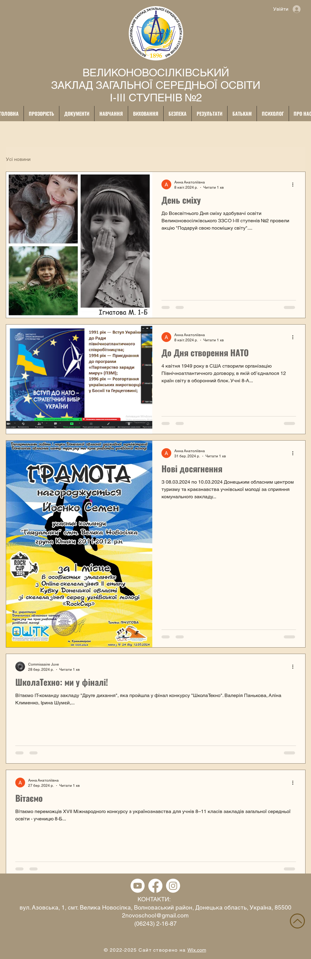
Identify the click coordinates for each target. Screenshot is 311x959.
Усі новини (18, 159)
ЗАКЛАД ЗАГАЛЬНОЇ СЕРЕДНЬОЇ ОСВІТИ (155, 85)
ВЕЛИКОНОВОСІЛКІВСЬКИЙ (156, 72)
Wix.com (196, 950)
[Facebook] (155, 886)
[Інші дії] (295, 184)
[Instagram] (173, 886)
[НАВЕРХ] (297, 921)
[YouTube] (138, 886)
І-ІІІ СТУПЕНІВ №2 (156, 97)
